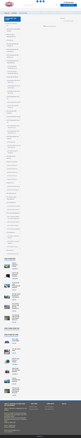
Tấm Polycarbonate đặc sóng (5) (13, 137)
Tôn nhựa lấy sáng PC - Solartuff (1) (13, 151)
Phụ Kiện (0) (10, 250)
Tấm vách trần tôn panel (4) (11, 157)
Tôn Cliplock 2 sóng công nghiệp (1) (13, 242)
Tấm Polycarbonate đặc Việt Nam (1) (13, 56)
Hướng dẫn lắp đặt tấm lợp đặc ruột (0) (14, 92)
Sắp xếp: (62, 18)
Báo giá (45, 9)
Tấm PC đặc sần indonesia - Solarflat (16, 370)
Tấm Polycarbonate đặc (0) (13, 116)
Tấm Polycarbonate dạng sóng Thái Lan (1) (13, 126)
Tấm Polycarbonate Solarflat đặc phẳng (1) (13, 72)
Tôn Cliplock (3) (11, 232)
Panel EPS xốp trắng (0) (13, 189)
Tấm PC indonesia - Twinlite (15, 264)
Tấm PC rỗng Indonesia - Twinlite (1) (13, 106)
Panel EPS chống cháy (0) (14, 186)
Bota (43, 436)
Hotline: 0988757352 (68, 5)
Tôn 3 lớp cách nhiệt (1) (13, 225)
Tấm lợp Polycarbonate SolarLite (16, 380)
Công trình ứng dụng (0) (12, 24)
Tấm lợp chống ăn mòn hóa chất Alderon (16, 295)
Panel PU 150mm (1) (12, 168)
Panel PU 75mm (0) (12, 175)
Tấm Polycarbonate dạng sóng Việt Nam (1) (13, 132)
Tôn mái (16, 9)
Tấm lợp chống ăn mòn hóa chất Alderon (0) (14, 146)
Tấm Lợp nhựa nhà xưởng (66, 9)
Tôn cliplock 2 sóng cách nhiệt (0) (13, 236)
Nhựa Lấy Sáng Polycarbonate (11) (11, 35)
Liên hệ (7, 13)
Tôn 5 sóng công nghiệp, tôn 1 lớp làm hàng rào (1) (14, 217)
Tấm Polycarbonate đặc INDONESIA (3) (13, 61)
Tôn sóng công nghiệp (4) (13, 213)
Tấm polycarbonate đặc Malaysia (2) (13, 44)
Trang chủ (9, 9)
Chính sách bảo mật (49, 409)
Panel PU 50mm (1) (12, 179)
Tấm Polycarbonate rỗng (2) (14, 102)
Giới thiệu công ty (33, 406)
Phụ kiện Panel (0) (11, 193)
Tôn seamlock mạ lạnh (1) (14, 209)
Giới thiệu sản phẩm (33, 409)
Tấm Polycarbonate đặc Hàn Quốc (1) (13, 50)
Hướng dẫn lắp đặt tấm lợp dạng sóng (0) (14, 86)
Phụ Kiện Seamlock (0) (13, 253)
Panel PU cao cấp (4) (12, 161)
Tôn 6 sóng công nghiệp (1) (14, 229)
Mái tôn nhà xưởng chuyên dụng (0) (13, 30)
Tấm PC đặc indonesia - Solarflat (15, 274)
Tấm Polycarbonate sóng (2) (13, 121)
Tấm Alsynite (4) (11, 142)
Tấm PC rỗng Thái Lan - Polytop (15, 360)
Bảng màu (53, 9)
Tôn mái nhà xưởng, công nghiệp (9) (12, 198)
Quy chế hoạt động (49, 406)
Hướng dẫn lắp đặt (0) (12, 77)
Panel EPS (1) (10, 182)
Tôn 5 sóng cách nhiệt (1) (13, 222)
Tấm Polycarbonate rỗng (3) (13, 97)
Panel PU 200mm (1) (12, 165)
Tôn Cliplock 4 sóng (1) (13, 246)
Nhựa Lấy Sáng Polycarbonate (31, 9)
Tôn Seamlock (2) (11, 202)
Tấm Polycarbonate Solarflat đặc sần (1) (12, 67)
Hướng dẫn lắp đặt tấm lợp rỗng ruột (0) (14, 81)
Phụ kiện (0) (10, 40)
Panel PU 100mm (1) (12, 172)
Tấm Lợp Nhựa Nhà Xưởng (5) (11, 112)
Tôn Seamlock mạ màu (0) (14, 206)
